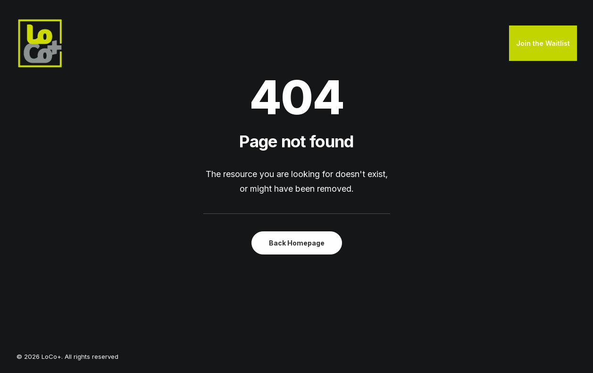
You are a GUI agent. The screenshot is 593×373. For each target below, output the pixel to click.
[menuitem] (543, 43)
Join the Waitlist (543, 43)
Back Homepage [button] (297, 243)
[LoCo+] (40, 43)
